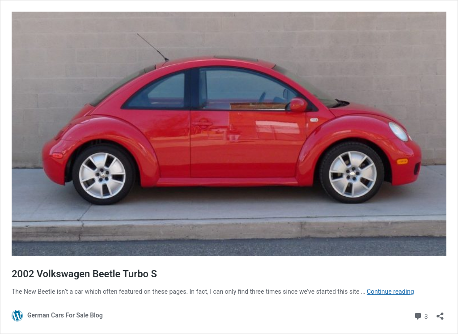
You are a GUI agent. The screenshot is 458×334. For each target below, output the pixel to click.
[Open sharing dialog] (440, 313)
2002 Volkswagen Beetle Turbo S (84, 273)
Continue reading (390, 291)
